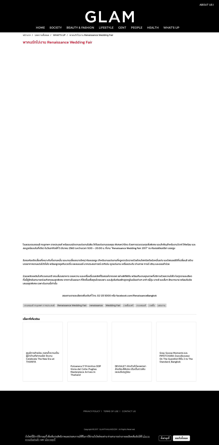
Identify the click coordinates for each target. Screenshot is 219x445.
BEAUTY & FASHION (80, 27)
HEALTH (153, 27)
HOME (40, 27)
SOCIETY (56, 27)
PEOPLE (136, 27)
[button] (184, 27)
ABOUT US (206, 4)
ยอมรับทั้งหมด (181, 438)
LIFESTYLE (106, 27)
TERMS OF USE (110, 411)
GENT (122, 27)
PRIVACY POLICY (91, 411)
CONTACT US (129, 411)
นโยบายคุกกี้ (50, 439)
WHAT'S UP (171, 27)
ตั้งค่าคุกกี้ (165, 438)
